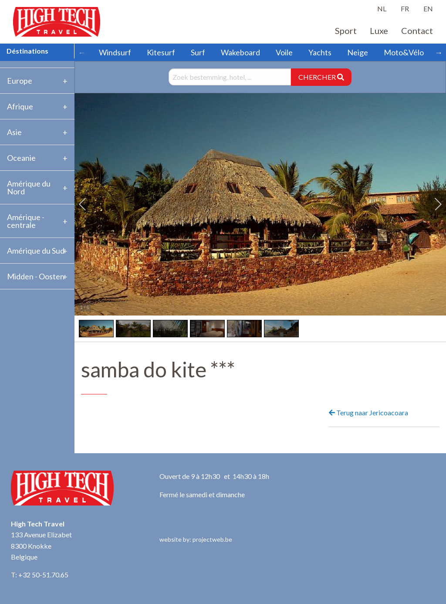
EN (428, 8)
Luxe (379, 30)
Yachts (319, 52)
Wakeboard (240, 52)
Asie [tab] (14, 132)
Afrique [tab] (20, 106)
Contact (417, 30)
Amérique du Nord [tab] (29, 187)
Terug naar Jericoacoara (368, 412)
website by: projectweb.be (195, 539)
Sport (346, 30)
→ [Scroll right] (439, 52)
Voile (284, 52)
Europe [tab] (19, 80)
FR (405, 8)
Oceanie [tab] (21, 158)
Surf (198, 52)
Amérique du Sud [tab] (35, 250)
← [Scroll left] (82, 52)
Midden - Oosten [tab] (35, 276)
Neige (357, 52)
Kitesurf (161, 52)
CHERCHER (321, 77)
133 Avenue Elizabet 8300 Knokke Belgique (41, 545)
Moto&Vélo (404, 52)
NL (381, 8)
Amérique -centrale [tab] (25, 221)
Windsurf (115, 52)
